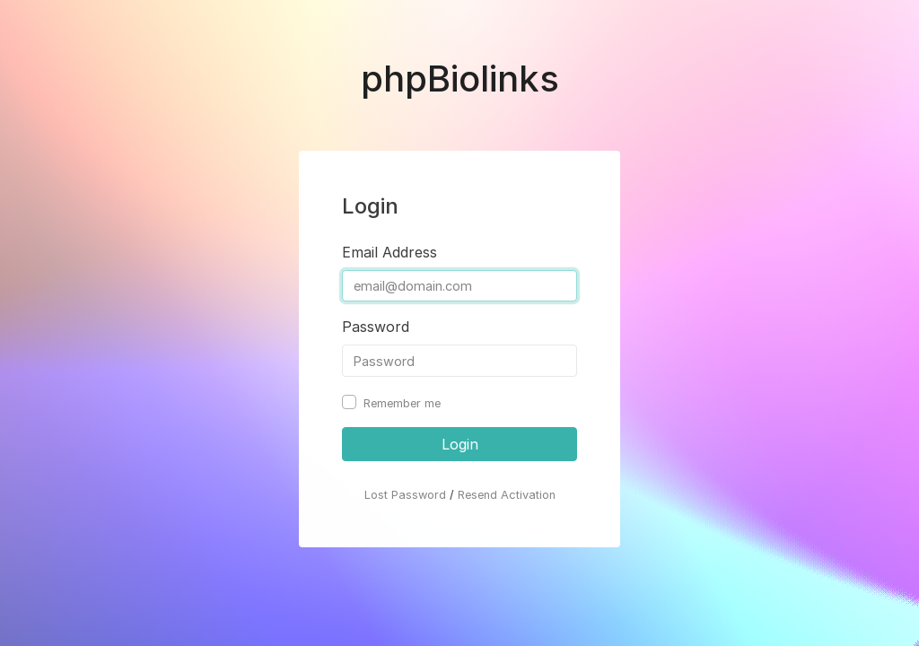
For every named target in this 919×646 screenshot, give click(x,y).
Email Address (389, 252)
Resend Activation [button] (507, 495)
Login (460, 444)
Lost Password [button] (405, 495)
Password (375, 327)
